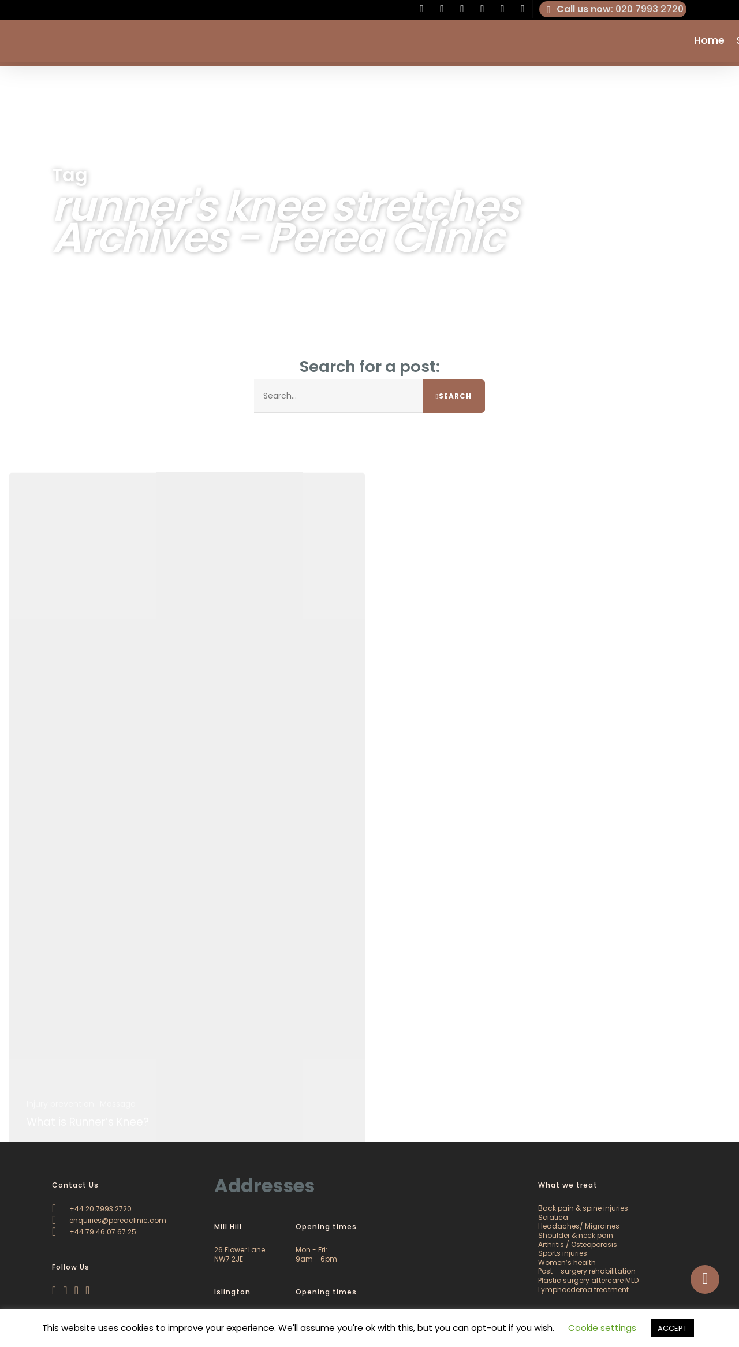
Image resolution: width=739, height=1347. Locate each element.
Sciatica (553, 1217)
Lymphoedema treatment (583, 1289)
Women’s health (567, 1262)
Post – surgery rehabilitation (587, 1271)
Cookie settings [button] (602, 1328)
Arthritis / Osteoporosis (577, 1244)
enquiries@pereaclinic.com (109, 1220)
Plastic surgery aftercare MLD (588, 1280)
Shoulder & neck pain (575, 1235)
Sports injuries (562, 1253)
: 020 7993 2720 (613, 9)
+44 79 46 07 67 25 (94, 1232)
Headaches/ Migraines (578, 1226)
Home (709, 42)
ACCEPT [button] (672, 1328)
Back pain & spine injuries (583, 1208)
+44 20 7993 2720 (92, 1209)
